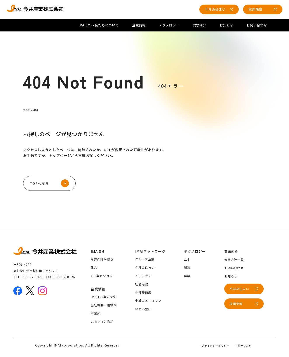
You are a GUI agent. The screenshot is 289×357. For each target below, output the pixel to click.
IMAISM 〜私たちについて (98, 25)
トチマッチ (143, 276)
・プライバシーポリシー (214, 345)
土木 (187, 259)
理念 (94, 267)
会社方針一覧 (234, 259)
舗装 (187, 267)
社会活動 (141, 284)
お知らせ (226, 25)
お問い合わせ (256, 25)
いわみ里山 (143, 309)
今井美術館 (143, 292)
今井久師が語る (102, 259)
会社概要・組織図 (104, 305)
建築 (187, 276)
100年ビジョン (102, 276)
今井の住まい (215, 9)
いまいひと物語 (102, 321)
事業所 (95, 313)
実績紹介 (199, 25)
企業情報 (139, 25)
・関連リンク (243, 345)
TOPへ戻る (39, 183)
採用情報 (255, 9)
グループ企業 (144, 259)
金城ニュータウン (148, 300)
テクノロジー (169, 25)
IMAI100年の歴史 (103, 297)
